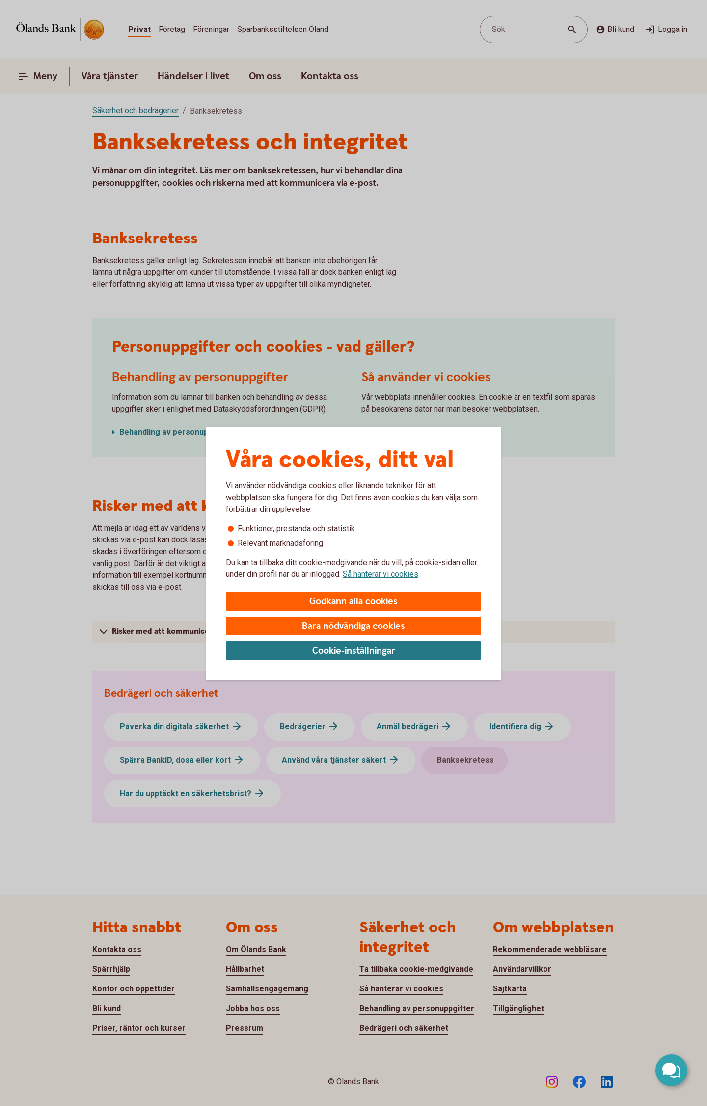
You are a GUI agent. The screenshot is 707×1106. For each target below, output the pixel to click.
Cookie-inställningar (353, 651)
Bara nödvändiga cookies (353, 626)
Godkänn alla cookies (353, 602)
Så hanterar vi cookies (380, 574)
